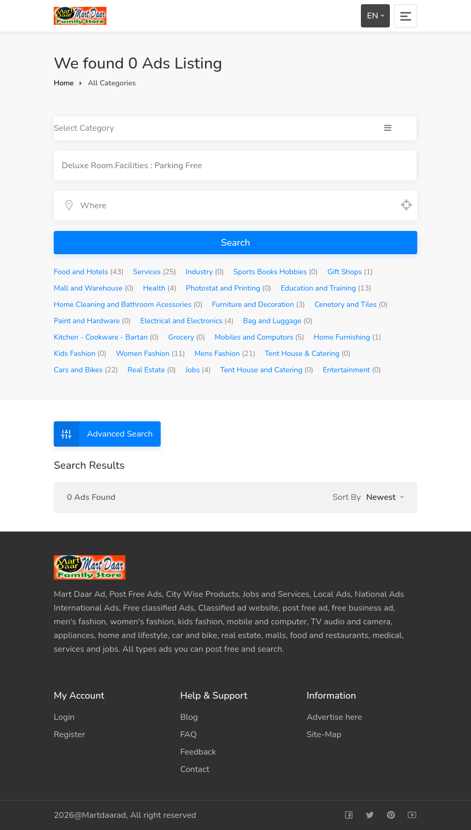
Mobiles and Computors (259, 337)
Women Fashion (150, 354)
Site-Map (324, 734)
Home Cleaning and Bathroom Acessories (128, 305)
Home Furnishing (347, 337)
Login (64, 717)
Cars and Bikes (86, 370)
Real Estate (151, 370)
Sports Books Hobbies (275, 272)
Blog (189, 717)
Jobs (198, 370)
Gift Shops (349, 272)
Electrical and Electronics (186, 321)
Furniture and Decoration (258, 305)
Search (235, 242)
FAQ (188, 734)
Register (69, 734)
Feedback (198, 752)
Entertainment (352, 370)
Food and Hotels (89, 272)
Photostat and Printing (228, 288)
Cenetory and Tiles (351, 305)
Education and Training (326, 288)
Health (159, 288)
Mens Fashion (225, 354)
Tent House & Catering (308, 354)
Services (154, 272)
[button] (385, 497)
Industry (204, 272)
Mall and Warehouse (94, 288)
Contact (194, 769)
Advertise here (334, 717)
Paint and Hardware (92, 321)
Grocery (186, 337)
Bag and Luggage (277, 321)
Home (64, 83)
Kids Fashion (80, 354)
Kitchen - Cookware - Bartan (106, 337)
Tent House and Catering (266, 370)
